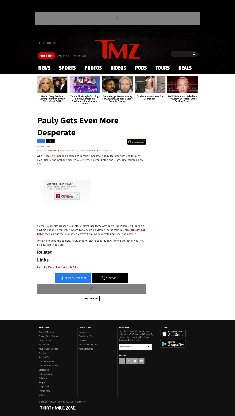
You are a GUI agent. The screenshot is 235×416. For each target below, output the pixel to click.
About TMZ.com (46, 332)
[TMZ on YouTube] (135, 361)
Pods (141, 68)
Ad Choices (44, 344)
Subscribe (149, 347)
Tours (162, 68)
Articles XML (45, 357)
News (44, 68)
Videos (118, 68)
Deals (185, 68)
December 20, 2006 (55, 150)
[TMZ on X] (44, 43)
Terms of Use (45, 340)
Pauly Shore (91, 298)
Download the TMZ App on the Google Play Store (173, 344)
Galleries (43, 378)
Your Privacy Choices (48, 349)
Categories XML (46, 374)
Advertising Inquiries (88, 344)
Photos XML (44, 391)
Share (73, 278)
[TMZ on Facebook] (39, 43)
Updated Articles (46, 361)
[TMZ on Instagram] (54, 43)
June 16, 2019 (94, 150)
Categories (44, 370)
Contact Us (84, 332)
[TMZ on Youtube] (49, 43)
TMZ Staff (45, 146)
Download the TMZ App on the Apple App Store (173, 333)
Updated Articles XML (49, 365)
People (42, 382)
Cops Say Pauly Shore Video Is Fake (57, 267)
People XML (44, 386)
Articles (42, 353)
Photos (93, 68)
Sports (67, 68)
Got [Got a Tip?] (46, 56)
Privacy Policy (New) (48, 336)
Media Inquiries (86, 349)
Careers (82, 340)
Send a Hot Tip (86, 336)
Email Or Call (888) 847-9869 (71, 56)
